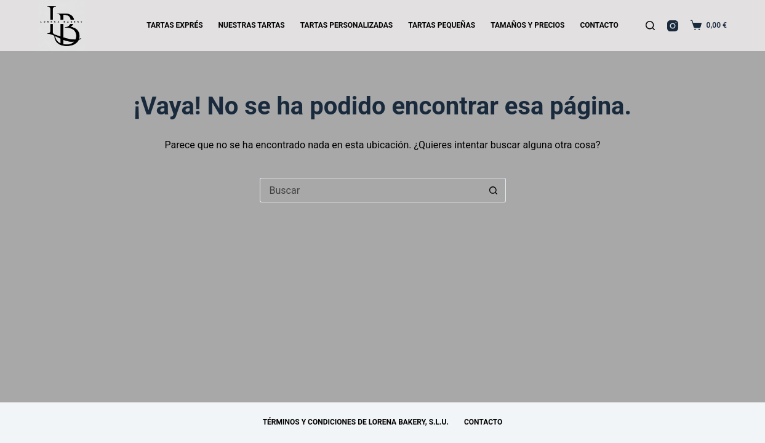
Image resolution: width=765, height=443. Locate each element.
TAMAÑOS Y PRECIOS (527, 25)
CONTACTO (599, 25)
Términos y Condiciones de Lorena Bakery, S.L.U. (356, 422)
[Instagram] (672, 25)
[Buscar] (650, 25)
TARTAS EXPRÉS (174, 25)
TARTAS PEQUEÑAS (441, 25)
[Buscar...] (370, 190)
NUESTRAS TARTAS (251, 25)
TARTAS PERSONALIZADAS (346, 25)
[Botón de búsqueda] (493, 190)
